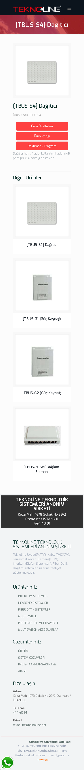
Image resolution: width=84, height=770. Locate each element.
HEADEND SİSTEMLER (33, 603)
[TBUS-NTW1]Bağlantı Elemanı (42, 469)
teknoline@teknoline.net (29, 725)
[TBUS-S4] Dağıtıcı (42, 244)
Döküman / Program (42, 146)
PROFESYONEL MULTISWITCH (38, 623)
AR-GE (22, 671)
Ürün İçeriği (42, 136)
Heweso (42, 760)
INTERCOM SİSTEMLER (33, 596)
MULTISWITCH (27, 616)
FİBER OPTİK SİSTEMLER (34, 609)
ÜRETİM (23, 651)
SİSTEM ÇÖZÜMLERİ (31, 658)
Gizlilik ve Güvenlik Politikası (50, 742)
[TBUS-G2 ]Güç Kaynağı (42, 393)
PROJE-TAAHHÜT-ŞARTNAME (37, 664)
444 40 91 (42, 523)
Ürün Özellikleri (42, 126)
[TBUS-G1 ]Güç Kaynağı (42, 318)
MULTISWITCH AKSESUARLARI (38, 630)
